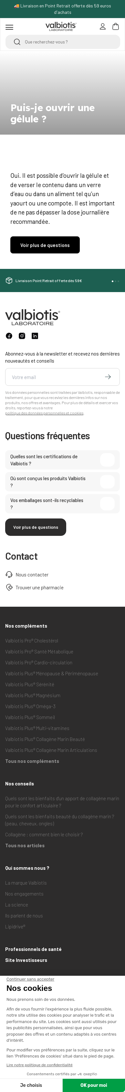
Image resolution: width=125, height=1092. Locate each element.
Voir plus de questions (35, 527)
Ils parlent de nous (24, 915)
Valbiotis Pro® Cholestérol (31, 640)
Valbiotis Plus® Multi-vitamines (37, 728)
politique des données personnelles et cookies (44, 413)
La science (16, 904)
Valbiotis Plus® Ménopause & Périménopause (51, 673)
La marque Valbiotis (26, 883)
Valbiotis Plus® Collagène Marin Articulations (51, 750)
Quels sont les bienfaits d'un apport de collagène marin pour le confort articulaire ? (62, 801)
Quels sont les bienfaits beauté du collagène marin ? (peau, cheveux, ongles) (59, 819)
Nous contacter (26, 574)
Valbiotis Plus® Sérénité (29, 684)
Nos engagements (24, 894)
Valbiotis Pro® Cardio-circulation (38, 662)
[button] (112, 281)
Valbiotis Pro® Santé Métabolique (39, 651)
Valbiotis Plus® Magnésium (32, 695)
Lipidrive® (15, 926)
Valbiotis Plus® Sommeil (30, 717)
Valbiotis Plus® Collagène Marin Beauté (45, 739)
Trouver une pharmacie (34, 587)
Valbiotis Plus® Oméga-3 (30, 706)
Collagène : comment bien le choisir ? (44, 834)
